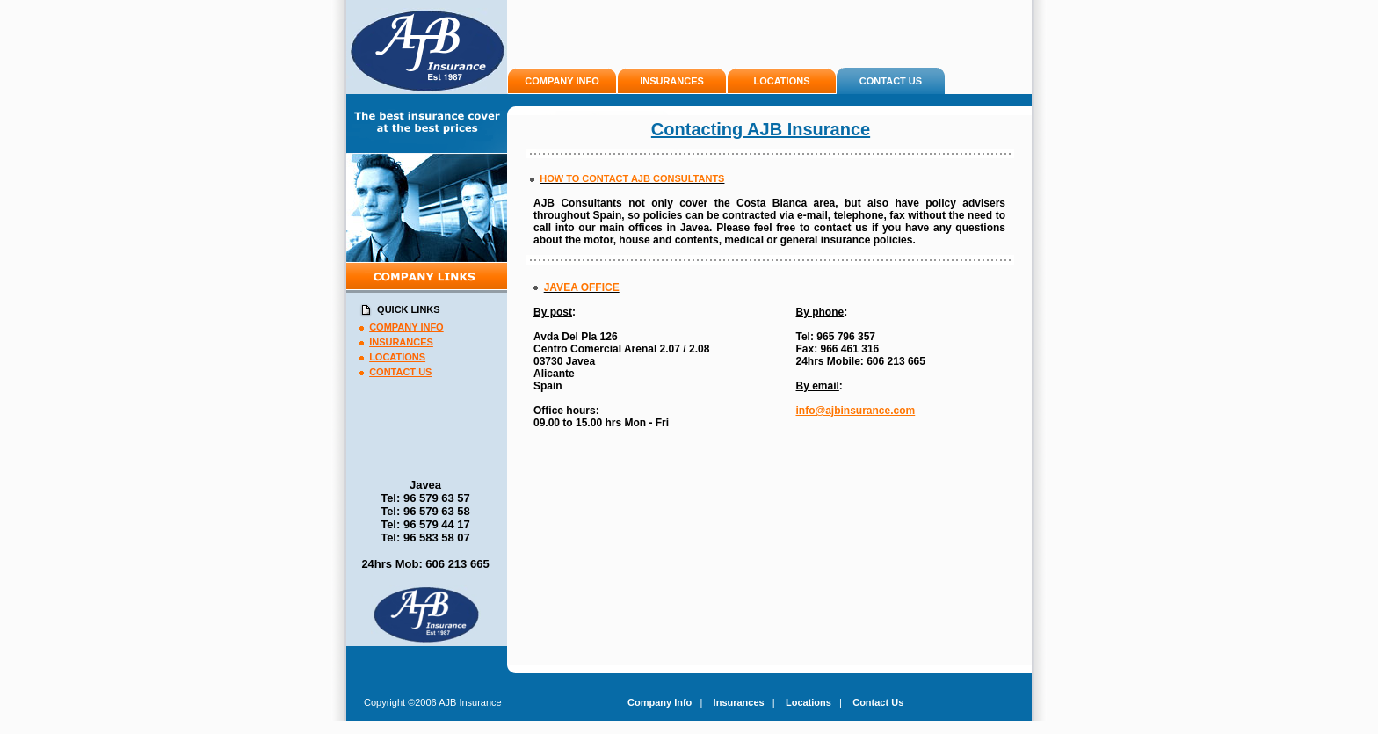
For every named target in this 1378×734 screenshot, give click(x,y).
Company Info (659, 702)
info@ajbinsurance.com (856, 410)
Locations (808, 702)
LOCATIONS (782, 81)
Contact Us (877, 702)
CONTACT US (890, 81)
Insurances (739, 702)
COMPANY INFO (562, 81)
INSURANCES (672, 81)
